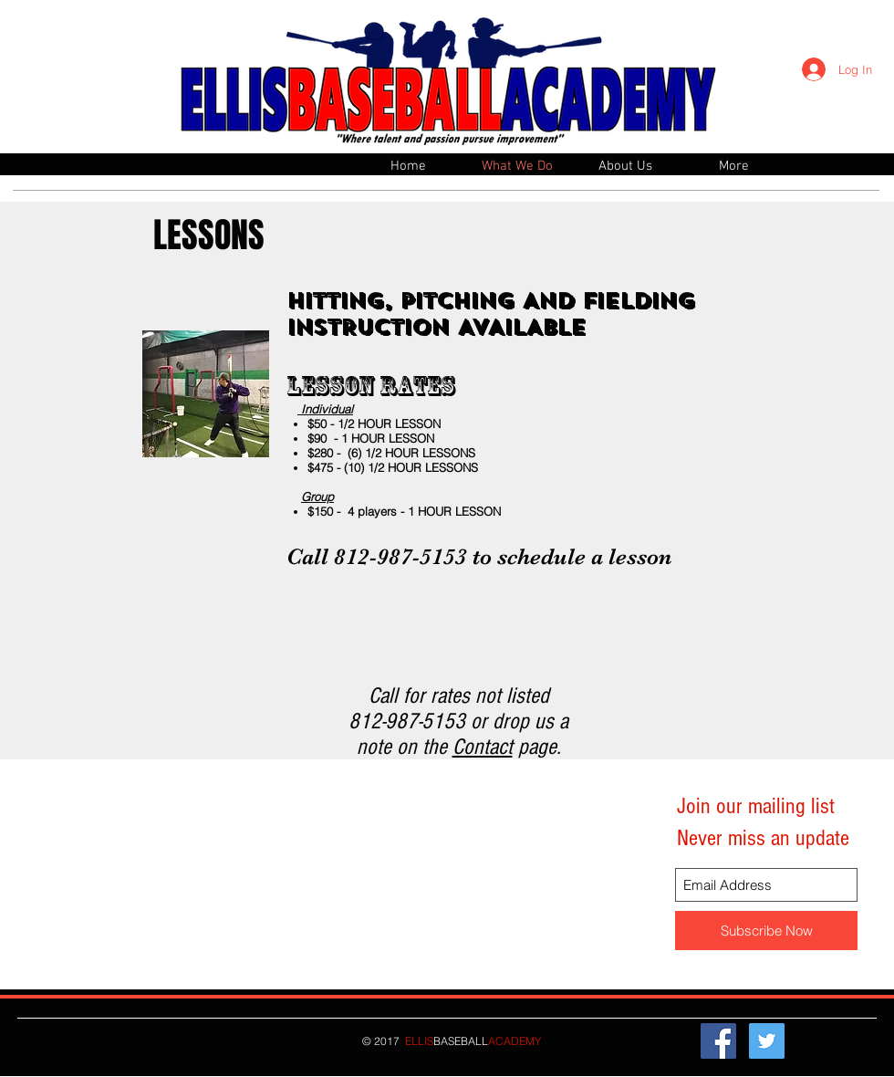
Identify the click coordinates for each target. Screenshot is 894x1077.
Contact (482, 746)
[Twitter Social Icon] (767, 1041)
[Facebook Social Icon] (718, 1041)
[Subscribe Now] (766, 930)
